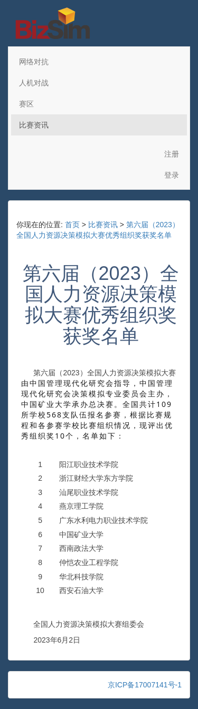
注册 (171, 154)
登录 (171, 175)
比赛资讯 (34, 125)
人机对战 (34, 83)
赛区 (26, 104)
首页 (72, 224)
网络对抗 (34, 61)
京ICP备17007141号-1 (145, 685)
